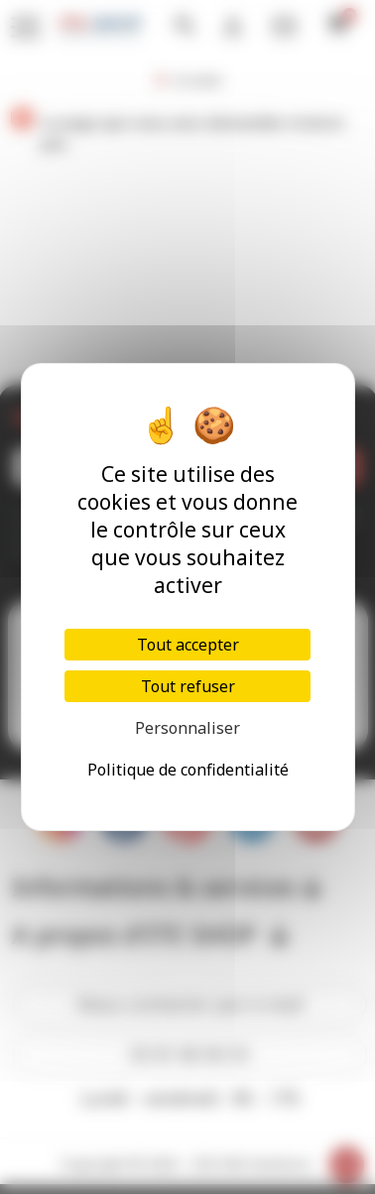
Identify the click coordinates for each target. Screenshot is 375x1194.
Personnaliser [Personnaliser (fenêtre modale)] (187, 728)
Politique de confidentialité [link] (188, 769)
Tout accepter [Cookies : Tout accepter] (188, 645)
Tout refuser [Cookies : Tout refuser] (188, 686)
